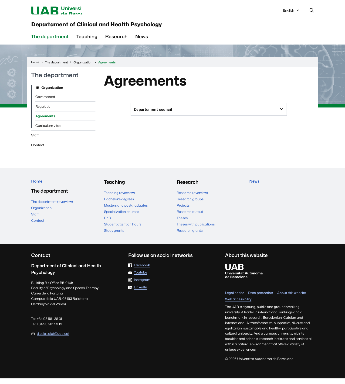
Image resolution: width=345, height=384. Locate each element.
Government (45, 102)
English (291, 12)
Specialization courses (121, 217)
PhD (107, 223)
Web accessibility (238, 305)
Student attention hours (122, 230)
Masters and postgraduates (126, 211)
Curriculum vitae (48, 131)
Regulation (44, 112)
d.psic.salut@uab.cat (53, 339)
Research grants (190, 236)
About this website (291, 298)
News (141, 42)
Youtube (140, 278)
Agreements (45, 122)
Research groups (190, 205)
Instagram (142, 285)
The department (50, 42)
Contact (37, 150)
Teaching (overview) (119, 198)
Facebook (142, 271)
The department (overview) (52, 209)
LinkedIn (140, 293)
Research (116, 42)
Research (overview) (192, 198)
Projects (183, 211)
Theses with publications (196, 230)
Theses (182, 223)
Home (38, 187)
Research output (190, 217)
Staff (35, 141)
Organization (52, 93)
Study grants (114, 236)
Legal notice (234, 298)
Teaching (87, 42)
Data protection (260, 298)
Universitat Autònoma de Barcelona (75, 11)
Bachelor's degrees (119, 205)
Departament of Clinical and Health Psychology (134, 28)
